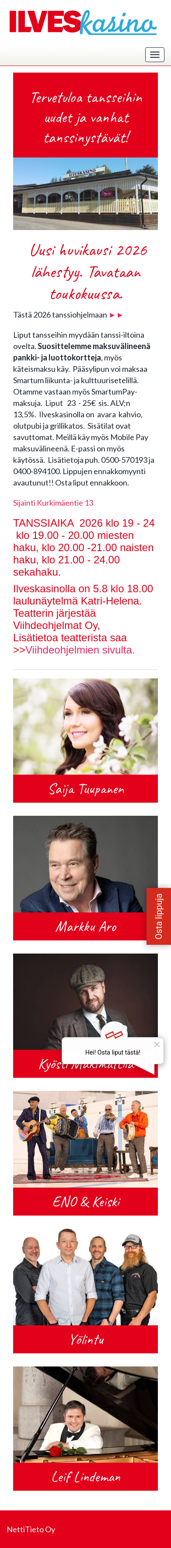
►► (116, 314)
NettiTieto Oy (31, 1529)
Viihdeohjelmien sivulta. (80, 650)
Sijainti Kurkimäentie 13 (53, 502)
